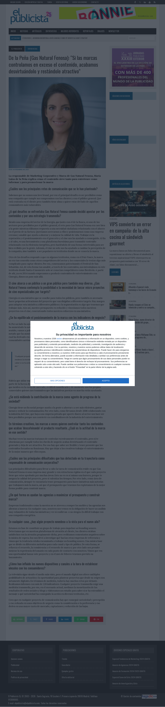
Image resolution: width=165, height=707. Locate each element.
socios (59, 339)
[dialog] (82, 353)
